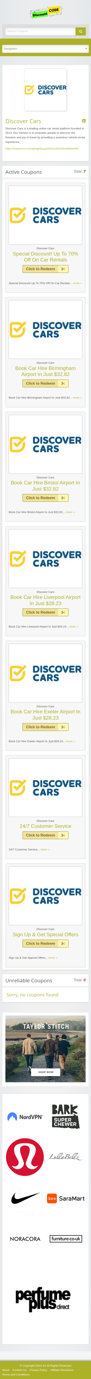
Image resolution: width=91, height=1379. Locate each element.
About (6, 1370)
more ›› (77, 283)
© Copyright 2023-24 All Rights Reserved (45, 1365)
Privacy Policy (38, 1370)
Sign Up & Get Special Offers (45, 934)
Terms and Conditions (15, 1374)
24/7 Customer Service (45, 826)
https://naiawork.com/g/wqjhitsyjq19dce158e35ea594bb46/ (42, 148)
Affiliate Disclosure (62, 1370)
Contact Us (20, 1370)
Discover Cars (45, 248)
